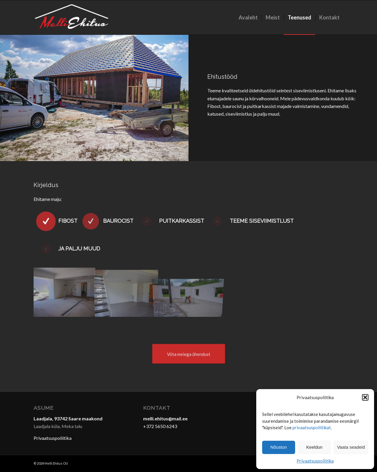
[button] (365, 397)
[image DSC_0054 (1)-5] (64, 292)
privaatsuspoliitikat (311, 427)
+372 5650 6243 (160, 426)
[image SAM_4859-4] (126, 292)
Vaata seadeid (351, 447)
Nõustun (278, 447)
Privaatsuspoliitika (315, 460)
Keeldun (314, 447)
